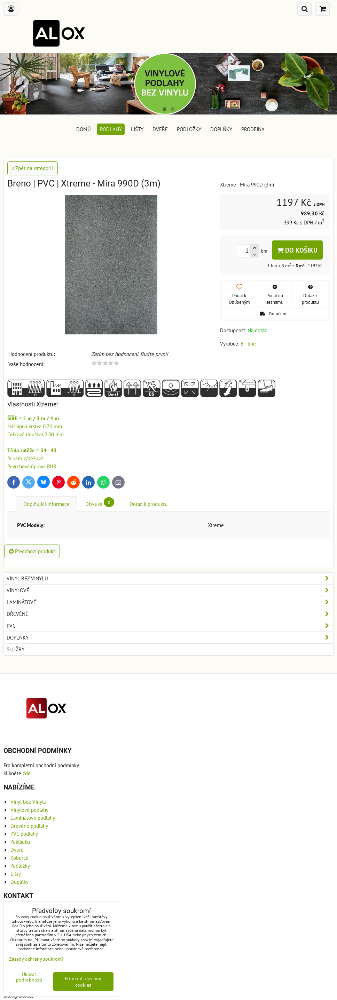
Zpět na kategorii (32, 168)
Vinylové (170, 590)
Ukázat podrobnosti (29, 977)
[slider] (105, 363)
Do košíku (297, 250)
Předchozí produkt (32, 551)
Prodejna (253, 129)
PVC (170, 626)
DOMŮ (83, 129)
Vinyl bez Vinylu (170, 578)
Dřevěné (170, 614)
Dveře (160, 129)
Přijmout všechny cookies (83, 981)
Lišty (137, 129)
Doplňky (221, 129)
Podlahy (111, 129)
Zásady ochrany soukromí (36, 958)
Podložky (189, 129)
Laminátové (170, 602)
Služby (15, 649)
